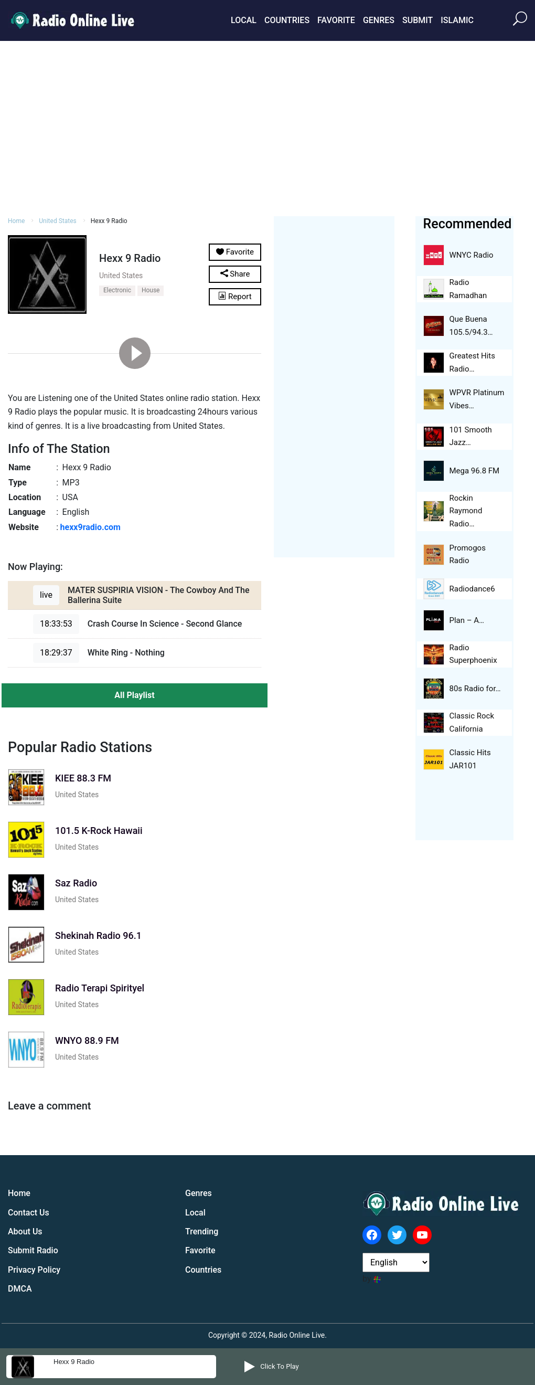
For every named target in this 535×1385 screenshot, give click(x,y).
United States (57, 221)
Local (243, 20)
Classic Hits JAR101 (470, 759)
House (151, 290)
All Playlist (134, 695)
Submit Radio (33, 1250)
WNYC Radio (472, 255)
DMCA (20, 1289)
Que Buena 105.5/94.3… (471, 325)
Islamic (457, 20)
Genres (378, 20)
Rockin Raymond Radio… (466, 511)
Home (16, 221)
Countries (286, 20)
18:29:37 (56, 653)
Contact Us (28, 1213)
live (46, 595)
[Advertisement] (267, 127)
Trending (201, 1231)
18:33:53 (56, 624)
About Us (25, 1231)
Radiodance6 (472, 589)
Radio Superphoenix (473, 654)
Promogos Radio (468, 554)
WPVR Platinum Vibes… (477, 399)
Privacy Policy (34, 1270)
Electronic (117, 290)
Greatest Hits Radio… (473, 362)
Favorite (336, 20)
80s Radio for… (475, 688)
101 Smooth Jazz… (471, 436)
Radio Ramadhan (468, 289)
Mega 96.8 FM (475, 470)
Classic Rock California (472, 722)
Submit (417, 20)
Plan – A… (467, 620)
